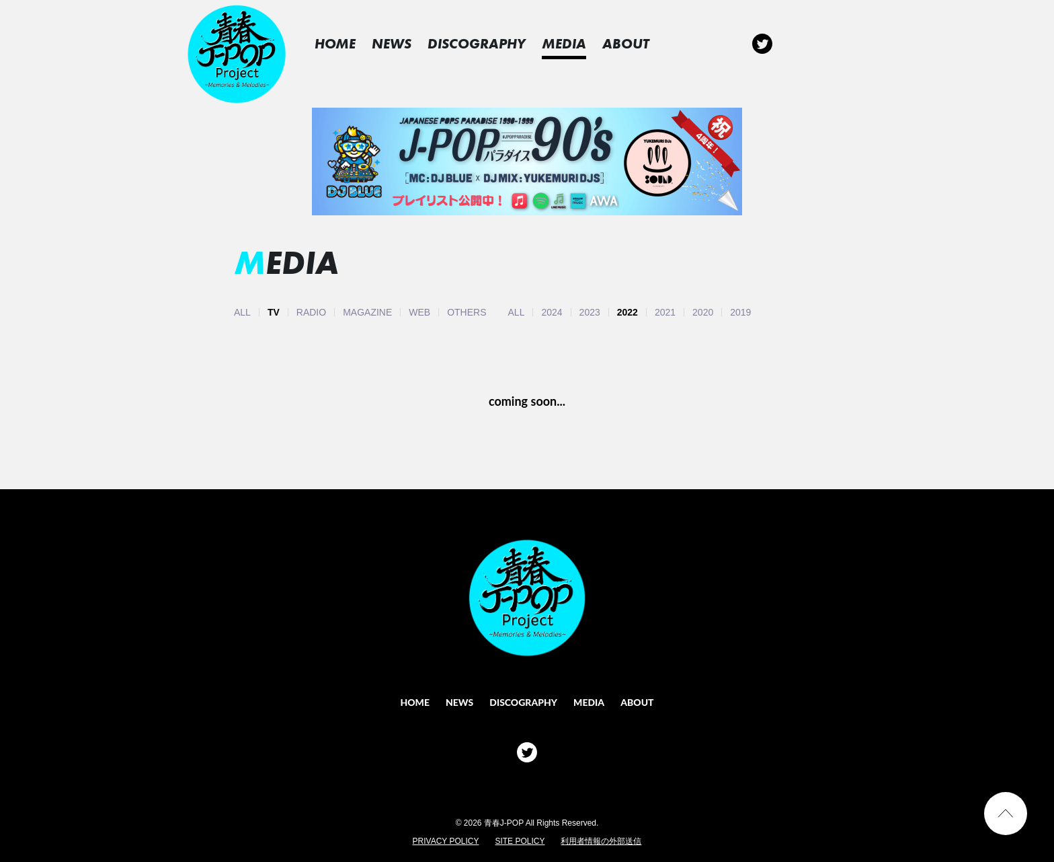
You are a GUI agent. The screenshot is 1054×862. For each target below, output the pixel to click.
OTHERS (466, 312)
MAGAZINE (367, 312)
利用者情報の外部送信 (601, 841)
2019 (740, 312)
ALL (242, 312)
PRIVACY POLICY (446, 841)
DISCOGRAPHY (489, 43)
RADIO (311, 312)
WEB (419, 312)
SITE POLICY (519, 841)
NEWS (403, 43)
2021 (665, 312)
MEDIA (576, 43)
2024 (551, 312)
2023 (589, 312)
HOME (347, 43)
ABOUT (637, 43)
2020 (702, 312)
